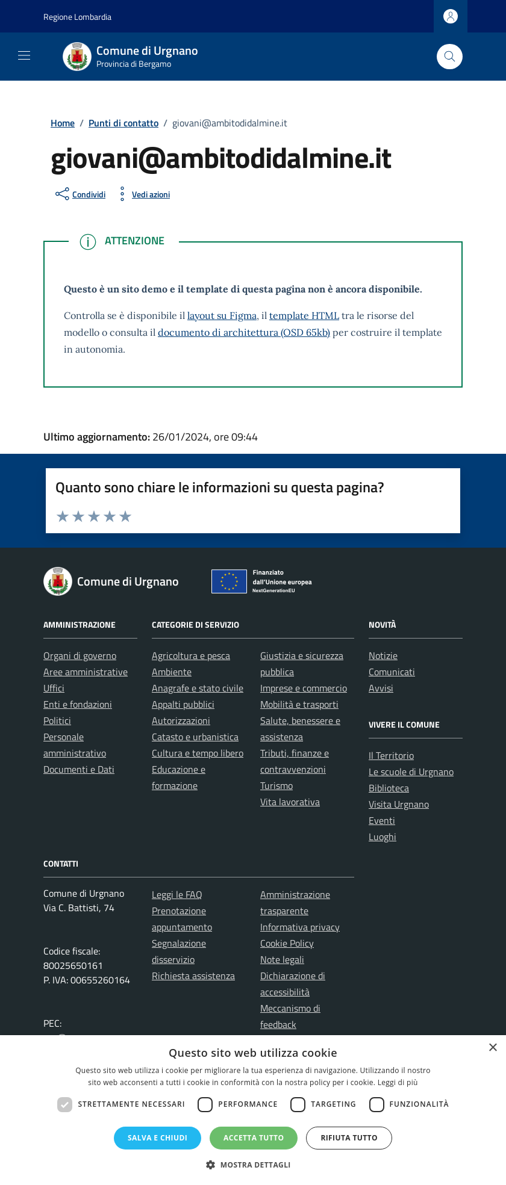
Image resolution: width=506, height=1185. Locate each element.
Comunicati (392, 671)
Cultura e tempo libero (197, 753)
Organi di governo (79, 655)
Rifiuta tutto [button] (349, 1138)
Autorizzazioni (181, 720)
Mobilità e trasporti (299, 704)
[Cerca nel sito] (450, 57)
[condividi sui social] (79, 193)
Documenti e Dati (78, 769)
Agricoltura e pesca (191, 655)
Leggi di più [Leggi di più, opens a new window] (398, 1082)
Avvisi (381, 688)
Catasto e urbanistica (195, 736)
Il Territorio (391, 755)
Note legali (282, 959)
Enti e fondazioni (77, 704)
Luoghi (382, 836)
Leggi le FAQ (177, 894)
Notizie (383, 655)
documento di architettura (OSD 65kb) (244, 332)
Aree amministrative (85, 671)
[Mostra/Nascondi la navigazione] (24, 55)
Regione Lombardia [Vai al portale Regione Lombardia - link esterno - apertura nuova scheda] (77, 16)
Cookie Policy (287, 943)
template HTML (304, 315)
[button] (253, 1165)
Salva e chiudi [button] (157, 1138)
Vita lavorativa (290, 801)
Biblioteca (389, 788)
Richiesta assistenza (193, 975)
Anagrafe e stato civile (197, 688)
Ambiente (172, 671)
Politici (57, 720)
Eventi (382, 820)
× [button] (492, 1048)
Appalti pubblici (183, 704)
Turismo (276, 785)
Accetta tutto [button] (253, 1138)
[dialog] (253, 1110)
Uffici (53, 688)
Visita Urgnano (399, 804)
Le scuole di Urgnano (411, 771)
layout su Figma (222, 315)
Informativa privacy (300, 927)
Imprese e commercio (303, 688)
